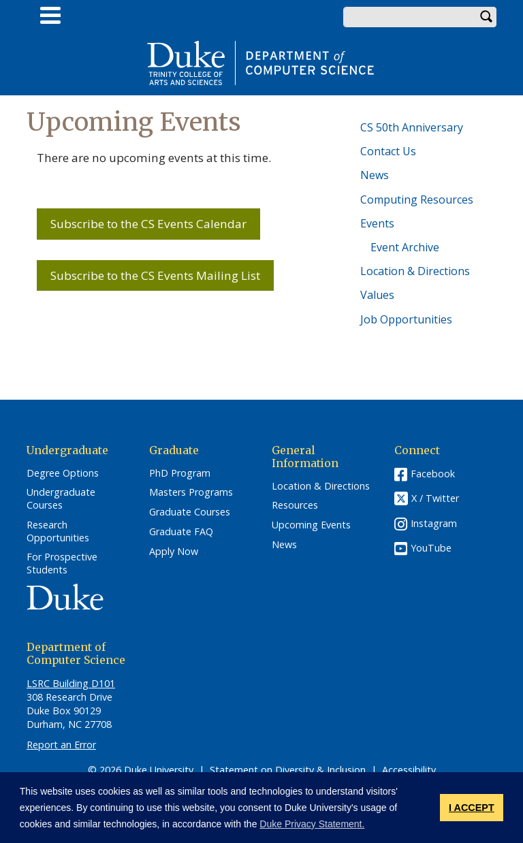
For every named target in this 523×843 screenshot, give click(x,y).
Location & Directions (415, 271)
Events (377, 223)
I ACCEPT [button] (471, 807)
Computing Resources (416, 199)
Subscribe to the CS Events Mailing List (155, 275)
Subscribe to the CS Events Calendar (148, 224)
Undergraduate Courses (61, 498)
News (374, 175)
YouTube (431, 547)
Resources (295, 505)
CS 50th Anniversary (411, 127)
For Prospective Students (62, 563)
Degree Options (63, 473)
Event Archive (404, 247)
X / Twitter (435, 498)
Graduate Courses (189, 512)
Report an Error (61, 744)
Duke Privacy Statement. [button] (311, 823)
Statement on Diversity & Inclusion (288, 769)
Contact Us (388, 151)
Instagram (434, 523)
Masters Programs (191, 492)
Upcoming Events (311, 525)
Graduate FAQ (181, 532)
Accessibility (409, 769)
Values (377, 294)
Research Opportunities (58, 531)
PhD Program (179, 473)
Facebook (433, 473)
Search (486, 17)
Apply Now (173, 551)
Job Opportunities (406, 319)
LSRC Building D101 (71, 683)
